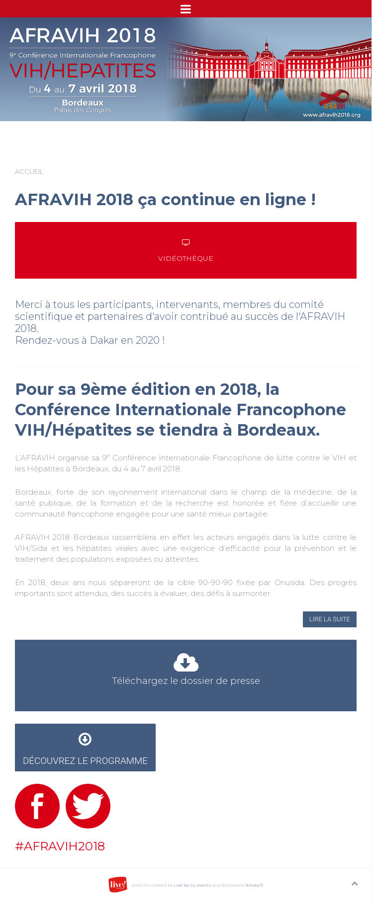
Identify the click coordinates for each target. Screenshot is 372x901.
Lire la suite (329, 619)
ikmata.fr (254, 885)
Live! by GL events (192, 885)
